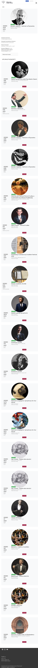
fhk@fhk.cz (3, 656)
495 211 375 (3, 658)
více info (24, 86)
